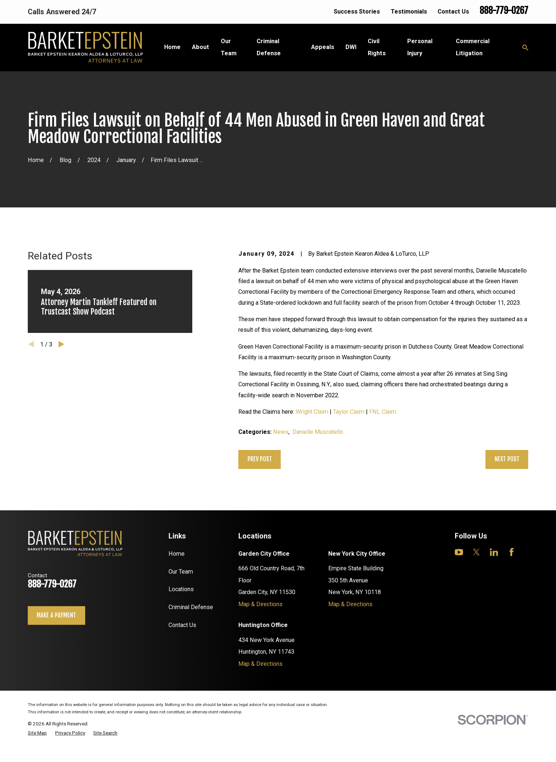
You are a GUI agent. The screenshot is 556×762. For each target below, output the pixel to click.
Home (177, 553)
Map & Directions (260, 604)
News (280, 431)
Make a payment (56, 615)
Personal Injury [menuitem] (419, 47)
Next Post (507, 459)
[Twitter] (476, 552)
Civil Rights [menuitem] (377, 47)
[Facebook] (511, 552)
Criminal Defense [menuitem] (269, 47)
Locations (181, 589)
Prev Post (259, 459)
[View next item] (61, 344)
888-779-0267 (504, 10)
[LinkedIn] (494, 552)
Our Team (181, 571)
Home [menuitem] (172, 47)
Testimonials (409, 11)
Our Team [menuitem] (229, 47)
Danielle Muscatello (317, 431)
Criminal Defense (191, 607)
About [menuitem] (200, 47)
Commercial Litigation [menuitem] (472, 47)
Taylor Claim (348, 411)
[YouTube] (459, 552)
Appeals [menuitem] (322, 47)
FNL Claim (382, 411)
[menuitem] (37, 733)
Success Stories (357, 11)
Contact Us (453, 11)
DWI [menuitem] (350, 47)
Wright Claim (312, 411)
